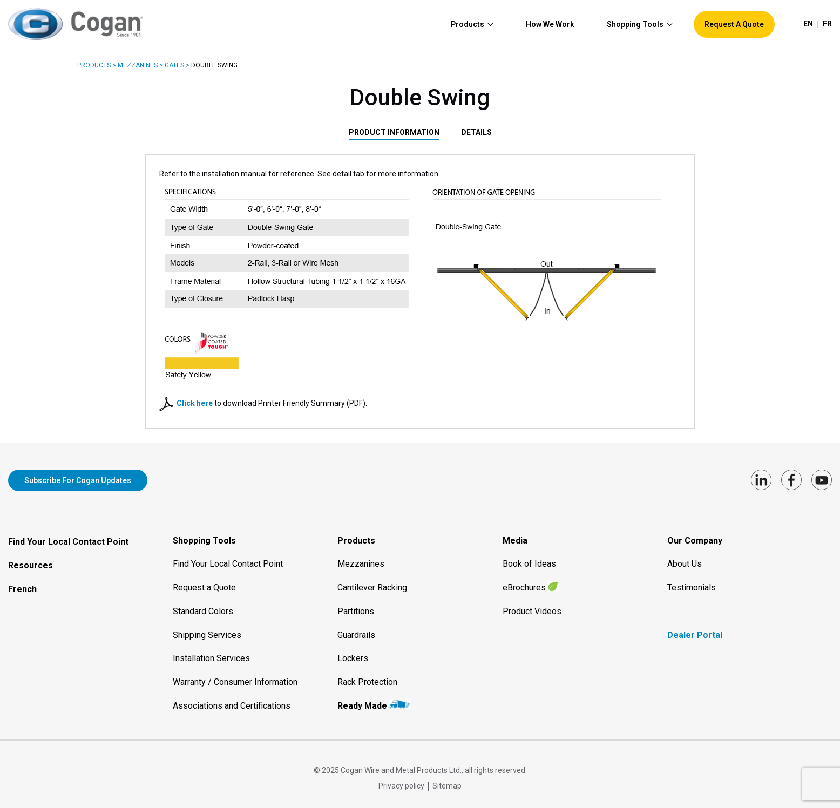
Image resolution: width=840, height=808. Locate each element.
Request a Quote (204, 581)
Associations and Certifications (231, 699)
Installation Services (211, 652)
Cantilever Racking (372, 581)
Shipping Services (207, 628)
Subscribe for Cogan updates (77, 480)
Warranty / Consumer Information (235, 675)
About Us (684, 557)
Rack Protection (367, 675)
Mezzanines (138, 65)
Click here (195, 403)
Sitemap (447, 779)
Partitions (355, 605)
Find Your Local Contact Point (68, 535)
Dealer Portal (694, 628)
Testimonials (691, 581)
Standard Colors (203, 605)
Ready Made (362, 699)
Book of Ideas (529, 557)
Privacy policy (401, 779)
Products (94, 65)
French (22, 583)
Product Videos (532, 605)
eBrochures (524, 581)
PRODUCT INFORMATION (394, 132)
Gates (174, 65)
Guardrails (356, 628)
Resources (30, 559)
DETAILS (476, 132)
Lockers (352, 652)
